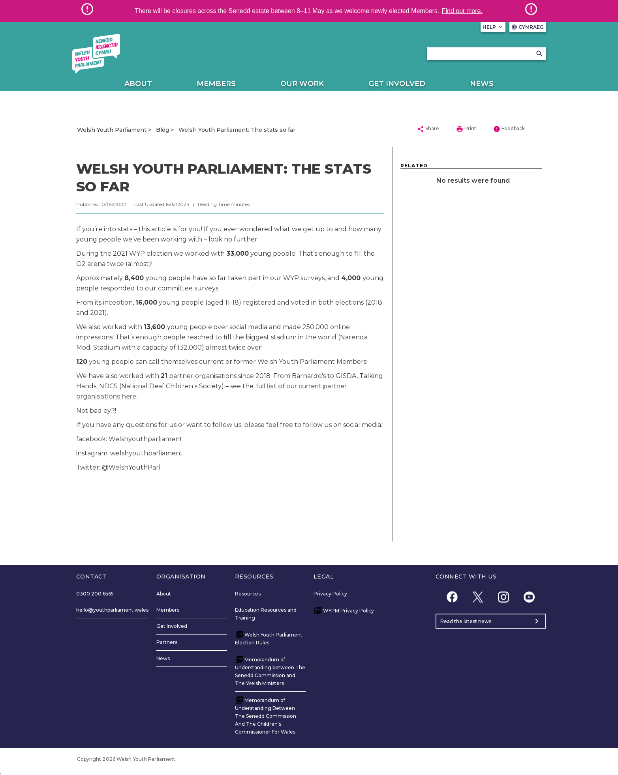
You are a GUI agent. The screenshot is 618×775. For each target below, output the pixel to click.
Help (493, 27)
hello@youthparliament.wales (112, 610)
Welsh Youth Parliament (112, 129)
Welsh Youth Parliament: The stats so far (236, 129)
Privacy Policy (330, 594)
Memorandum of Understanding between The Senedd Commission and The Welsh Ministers (270, 671)
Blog (162, 129)
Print (466, 129)
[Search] (539, 53)
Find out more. (462, 10)
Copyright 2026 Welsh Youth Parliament (126, 759)
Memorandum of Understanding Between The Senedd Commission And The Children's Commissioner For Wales (265, 716)
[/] (96, 53)
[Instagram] (504, 597)
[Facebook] (452, 597)
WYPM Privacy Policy (348, 611)
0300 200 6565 (95, 594)
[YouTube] (529, 597)
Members (216, 83)
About (138, 83)
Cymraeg (527, 27)
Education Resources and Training (266, 614)
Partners (166, 642)
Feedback (509, 129)
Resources (248, 594)
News (482, 83)
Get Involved (396, 83)
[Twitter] (478, 597)
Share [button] (428, 129)
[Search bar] (486, 53)
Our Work (302, 83)
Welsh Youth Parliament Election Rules (268, 639)
